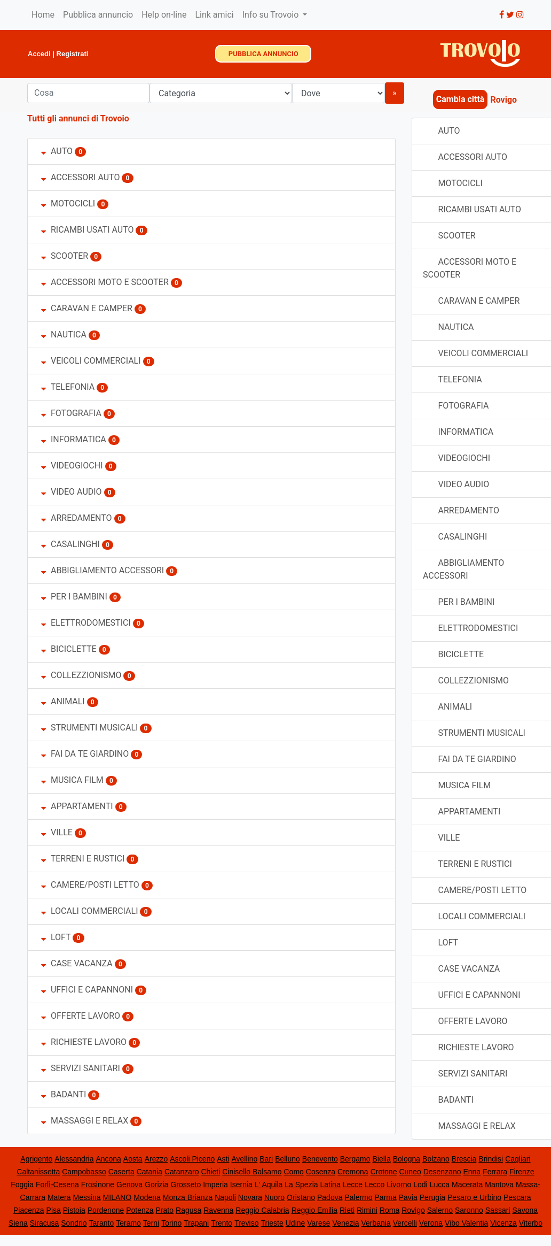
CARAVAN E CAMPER (86, 308)
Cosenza (320, 1171)
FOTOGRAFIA (71, 413)
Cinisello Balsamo (251, 1171)
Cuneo (410, 1171)
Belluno (287, 1159)
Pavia (408, 1197)
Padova (329, 1197)
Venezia (346, 1223)
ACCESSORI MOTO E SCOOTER (105, 282)
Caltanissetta (38, 1171)
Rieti (347, 1210)
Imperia (215, 1184)
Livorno (399, 1184)
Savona (525, 1210)
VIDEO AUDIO (71, 492)
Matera (59, 1197)
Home (43, 15)
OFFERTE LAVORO (80, 1016)
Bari (266, 1159)
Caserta (121, 1171)
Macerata (467, 1184)
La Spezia (301, 1184)
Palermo (358, 1197)
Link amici (214, 15)
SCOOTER (64, 256)
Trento (221, 1223)
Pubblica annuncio (98, 15)
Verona (431, 1223)
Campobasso (84, 1171)
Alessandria (73, 1159)
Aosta (133, 1159)
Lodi (420, 1184)
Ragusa (188, 1210)
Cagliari (517, 1159)
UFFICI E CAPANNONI (87, 990)
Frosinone (97, 1184)
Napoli (225, 1197)
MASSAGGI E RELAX (84, 1121)
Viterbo (530, 1223)
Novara (250, 1197)
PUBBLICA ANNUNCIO (263, 54)
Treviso (246, 1223)
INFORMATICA (73, 439)
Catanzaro (181, 1171)
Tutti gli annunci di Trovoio (78, 118)
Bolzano (436, 1159)
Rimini (367, 1210)
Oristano (301, 1197)
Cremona (352, 1171)
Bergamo (355, 1159)
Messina (87, 1197)
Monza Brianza (187, 1197)
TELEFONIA (68, 387)
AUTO (57, 151)
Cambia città (460, 99)
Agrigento (36, 1159)
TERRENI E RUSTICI (82, 858)
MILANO (117, 1197)
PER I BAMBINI (74, 596)
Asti (223, 1159)
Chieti (210, 1171)
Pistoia (74, 1210)
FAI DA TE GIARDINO (85, 754)
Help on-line (163, 15)
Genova (129, 1184)
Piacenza (28, 1210)
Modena (147, 1197)
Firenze (521, 1171)
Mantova (499, 1184)
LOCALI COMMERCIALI (89, 911)
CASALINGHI (70, 544)
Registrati (73, 54)
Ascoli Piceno (192, 1159)
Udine (295, 1223)
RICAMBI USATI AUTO (87, 230)
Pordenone (106, 1210)
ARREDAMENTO (77, 518)
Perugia (432, 1197)
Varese (318, 1223)
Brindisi (490, 1159)
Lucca (440, 1184)
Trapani (196, 1223)
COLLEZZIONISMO (81, 675)
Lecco (374, 1184)
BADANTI (63, 1094)
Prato (165, 1210)
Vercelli (405, 1223)
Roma (389, 1210)
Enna (472, 1171)
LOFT (55, 937)
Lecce (353, 1184)
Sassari (497, 1210)
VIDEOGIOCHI (72, 465)
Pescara (517, 1197)
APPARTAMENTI (77, 806)
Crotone (384, 1171)
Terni (151, 1223)
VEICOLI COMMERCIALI (92, 361)
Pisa (53, 1210)
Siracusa (44, 1223)
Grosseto (185, 1184)
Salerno (440, 1210)
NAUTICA (63, 334)
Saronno (469, 1210)
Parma (386, 1197)
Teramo (128, 1223)
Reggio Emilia (314, 1210)
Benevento (320, 1159)
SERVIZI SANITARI (80, 1068)
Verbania (375, 1223)
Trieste (272, 1223)
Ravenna (218, 1210)
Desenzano (442, 1171)
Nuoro (274, 1197)
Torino (171, 1223)
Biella (382, 1159)
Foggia (22, 1184)
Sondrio (73, 1223)
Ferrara (495, 1171)
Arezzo (156, 1159)
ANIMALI (63, 701)
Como (294, 1171)
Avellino (245, 1159)
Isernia (241, 1184)
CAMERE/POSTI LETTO (90, 885)
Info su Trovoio (271, 15)
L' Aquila (269, 1184)
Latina (330, 1184)
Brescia (464, 1159)
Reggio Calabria (262, 1210)
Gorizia (156, 1184)
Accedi (39, 54)
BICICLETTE (69, 649)
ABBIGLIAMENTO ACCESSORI (102, 570)
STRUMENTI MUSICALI (89, 727)
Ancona (108, 1159)
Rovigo (413, 1210)
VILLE (58, 832)
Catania (149, 1171)
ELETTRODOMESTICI (86, 623)
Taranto (101, 1223)
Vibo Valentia (466, 1223)
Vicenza (503, 1223)
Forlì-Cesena (57, 1184)
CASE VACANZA (77, 963)
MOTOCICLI (68, 203)
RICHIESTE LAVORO (84, 1042)
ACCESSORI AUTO (80, 177)
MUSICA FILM (72, 780)
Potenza (139, 1210)
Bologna (406, 1159)
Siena (18, 1223)
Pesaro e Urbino (474, 1197)
